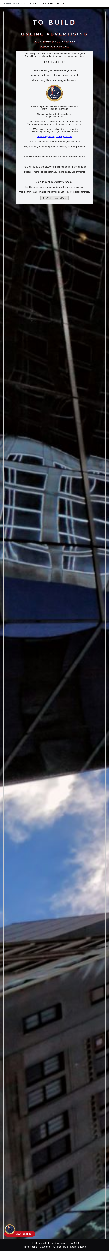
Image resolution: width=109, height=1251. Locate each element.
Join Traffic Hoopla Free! (54, 198)
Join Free (34, 3)
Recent (60, 3)
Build (65, 1247)
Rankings (60, 136)
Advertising (42, 136)
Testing (51, 136)
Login (73, 1247)
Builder (68, 136)
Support (82, 1247)
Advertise (48, 3)
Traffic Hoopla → (13, 3)
